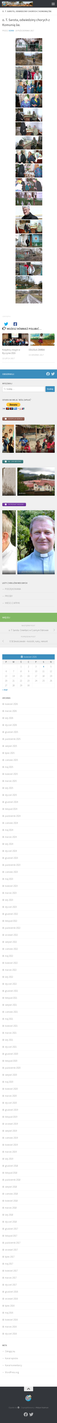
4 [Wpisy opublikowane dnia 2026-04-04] (43, 666)
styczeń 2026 (11, 725)
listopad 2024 (11, 808)
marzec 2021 (11, 1032)
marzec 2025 (11, 780)
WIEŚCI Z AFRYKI (12, 603)
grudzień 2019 (11, 1109)
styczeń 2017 (11, 1284)
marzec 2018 (11, 1207)
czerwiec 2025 (11, 759)
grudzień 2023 (11, 857)
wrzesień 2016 (11, 1298)
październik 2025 (12, 739)
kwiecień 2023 (11, 885)
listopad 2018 (11, 1172)
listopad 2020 (11, 1060)
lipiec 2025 (9, 753)
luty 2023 (9, 899)
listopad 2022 (11, 920)
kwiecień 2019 (11, 1144)
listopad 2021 (11, 997)
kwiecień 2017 (11, 1270)
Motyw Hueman (42, 1407)
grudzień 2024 (11, 801)
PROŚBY (9, 596)
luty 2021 (9, 1039)
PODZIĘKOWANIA (13, 589)
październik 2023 (12, 864)
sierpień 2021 (11, 1004)
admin (11, 30)
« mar (5, 689)
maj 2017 (9, 1263)
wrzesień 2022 (11, 934)
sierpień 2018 (11, 1186)
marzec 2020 (11, 1095)
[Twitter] (53, 374)
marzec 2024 (11, 836)
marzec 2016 (11, 1326)
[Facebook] (48, 374)
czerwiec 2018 (11, 1193)
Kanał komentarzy (13, 1365)
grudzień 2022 (11, 913)
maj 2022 (9, 955)
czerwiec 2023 (11, 871)
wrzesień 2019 (11, 1123)
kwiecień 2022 (11, 962)
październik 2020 (12, 1067)
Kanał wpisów (11, 1358)
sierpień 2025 (11, 746)
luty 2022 (9, 976)
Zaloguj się (10, 1351)
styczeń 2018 (11, 1221)
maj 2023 (9, 878)
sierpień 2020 (11, 1074)
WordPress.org (12, 1372)
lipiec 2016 (9, 1305)
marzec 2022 (11, 969)
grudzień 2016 (11, 1291)
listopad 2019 (11, 1116)
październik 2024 (12, 815)
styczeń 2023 (11, 906)
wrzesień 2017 (11, 1249)
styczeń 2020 (11, 1102)
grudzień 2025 (11, 732)
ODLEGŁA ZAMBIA (37, 349)
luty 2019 (9, 1158)
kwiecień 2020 (11, 1088)
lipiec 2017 (9, 1256)
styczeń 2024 (11, 850)
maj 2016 (9, 1312)
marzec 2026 (11, 711)
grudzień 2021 (11, 990)
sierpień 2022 (11, 941)
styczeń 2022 (11, 983)
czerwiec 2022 (11, 948)
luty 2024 (9, 843)
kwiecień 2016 (11, 1319)
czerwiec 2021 (11, 1011)
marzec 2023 (11, 892)
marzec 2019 (11, 1151)
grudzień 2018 (11, 1165)
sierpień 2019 (11, 1130)
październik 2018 (12, 1179)
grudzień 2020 (11, 1053)
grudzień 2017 (11, 1228)
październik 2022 (12, 927)
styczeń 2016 (11, 1333)
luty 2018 (9, 1214)
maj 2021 (9, 1018)
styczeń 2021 (11, 1046)
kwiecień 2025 (11, 773)
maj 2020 (9, 1081)
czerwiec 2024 (11, 822)
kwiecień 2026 (11, 704)
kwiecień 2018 (11, 1200)
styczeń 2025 (11, 794)
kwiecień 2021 (11, 1025)
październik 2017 (12, 1242)
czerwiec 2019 (11, 1137)
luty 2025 (9, 787)
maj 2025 (9, 766)
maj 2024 (9, 829)
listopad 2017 (11, 1235)
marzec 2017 (11, 1277)
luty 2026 (9, 718)
